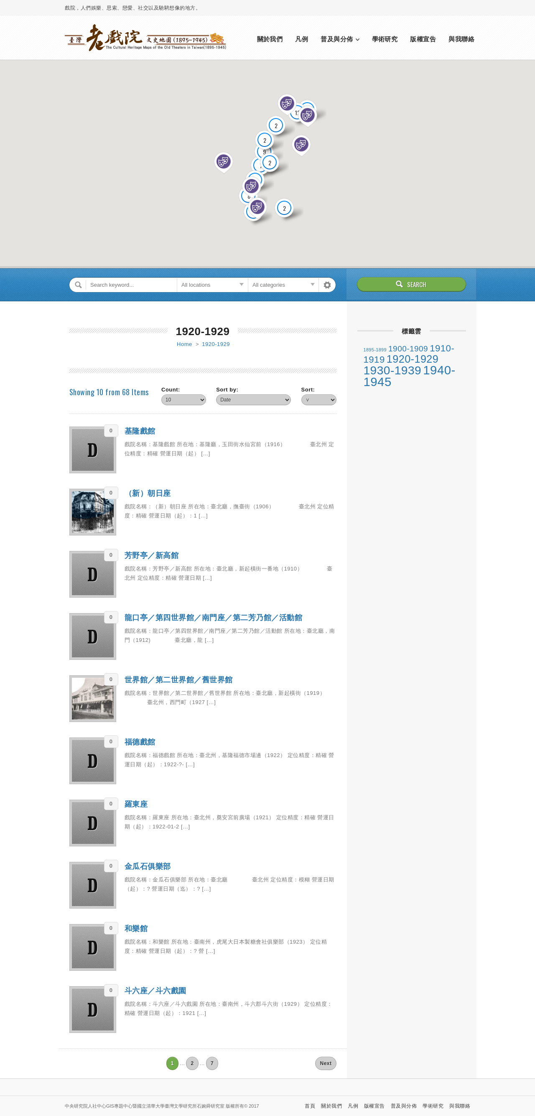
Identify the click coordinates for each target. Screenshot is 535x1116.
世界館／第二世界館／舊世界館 (179, 680)
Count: (170, 389)
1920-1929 (216, 344)
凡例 (301, 39)
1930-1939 (393, 370)
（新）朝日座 (148, 493)
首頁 (310, 1106)
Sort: (308, 389)
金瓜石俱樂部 (148, 866)
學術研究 (385, 39)
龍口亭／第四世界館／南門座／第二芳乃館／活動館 (214, 618)
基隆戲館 (140, 431)
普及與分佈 (337, 39)
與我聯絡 (461, 39)
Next (325, 1063)
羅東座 (136, 804)
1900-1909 (408, 348)
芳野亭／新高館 (152, 555)
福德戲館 (140, 742)
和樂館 (136, 928)
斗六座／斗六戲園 (155, 991)
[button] (308, 117)
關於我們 (270, 39)
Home (184, 344)
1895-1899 (375, 349)
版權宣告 (423, 39)
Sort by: (227, 389)
